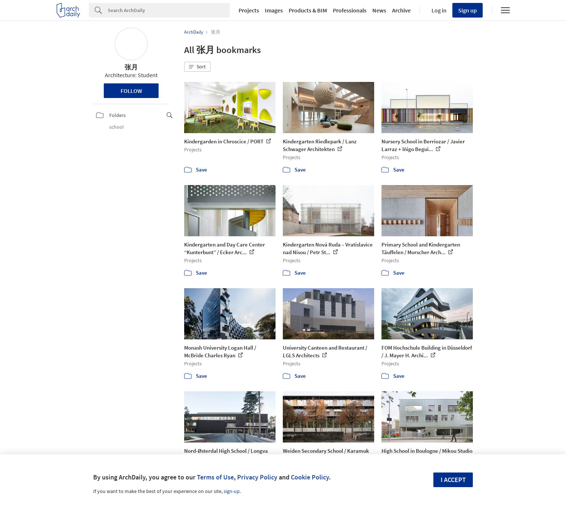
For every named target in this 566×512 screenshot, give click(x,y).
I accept (453, 479)
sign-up (232, 491)
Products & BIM (308, 10)
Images (274, 10)
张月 (131, 67)
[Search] (169, 10)
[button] (197, 67)
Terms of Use (215, 477)
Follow (131, 90)
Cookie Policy (310, 477)
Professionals (349, 10)
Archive (401, 10)
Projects (249, 10)
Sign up (467, 10)
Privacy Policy (257, 477)
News (379, 10)
